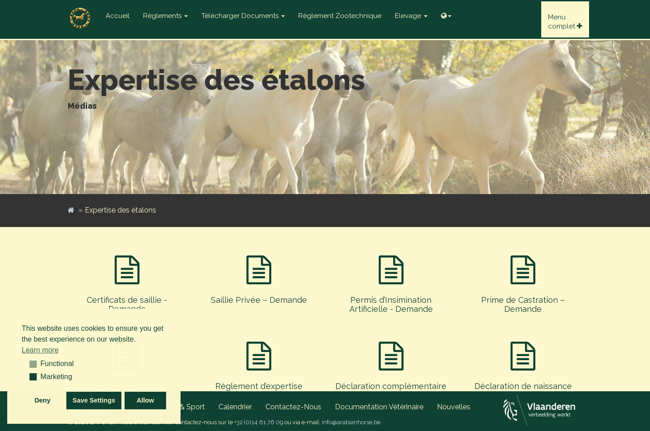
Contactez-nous (293, 407)
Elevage (411, 16)
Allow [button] (145, 400)
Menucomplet (565, 21)
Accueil (118, 16)
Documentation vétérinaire (379, 407)
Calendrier (235, 407)
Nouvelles (453, 407)
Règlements (165, 16)
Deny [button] (42, 400)
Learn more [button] (40, 350)
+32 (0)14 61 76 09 (258, 422)
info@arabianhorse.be (351, 422)
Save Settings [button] (94, 400)
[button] (30, 364)
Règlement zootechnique (339, 16)
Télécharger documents (243, 16)
